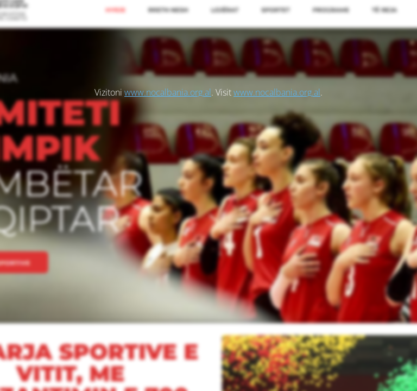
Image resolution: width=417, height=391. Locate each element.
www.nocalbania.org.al (167, 92)
